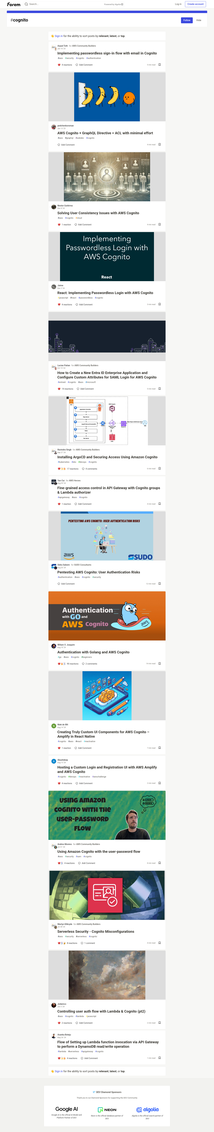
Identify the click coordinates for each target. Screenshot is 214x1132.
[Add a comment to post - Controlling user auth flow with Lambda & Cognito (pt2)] (65, 1023)
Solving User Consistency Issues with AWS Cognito (98, 213)
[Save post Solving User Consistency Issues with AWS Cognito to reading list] (160, 224)
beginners (86, 657)
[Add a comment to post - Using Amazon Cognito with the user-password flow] (66, 863)
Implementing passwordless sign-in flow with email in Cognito (107, 53)
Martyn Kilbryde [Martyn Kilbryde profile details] (65, 924)
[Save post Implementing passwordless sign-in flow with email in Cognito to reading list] (160, 65)
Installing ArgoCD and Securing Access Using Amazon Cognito (107, 457)
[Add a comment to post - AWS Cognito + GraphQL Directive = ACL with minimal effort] (66, 144)
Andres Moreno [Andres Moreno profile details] (65, 844)
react (73, 297)
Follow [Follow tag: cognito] (186, 20)
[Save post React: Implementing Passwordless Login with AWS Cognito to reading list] (160, 304)
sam (78, 856)
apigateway (64, 497)
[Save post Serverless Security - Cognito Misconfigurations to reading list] (160, 943)
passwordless (85, 297)
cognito (80, 58)
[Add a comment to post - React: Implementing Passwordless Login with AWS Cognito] (65, 304)
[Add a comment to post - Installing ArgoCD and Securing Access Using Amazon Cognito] (68, 468)
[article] (107, 120)
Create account (195, 4)
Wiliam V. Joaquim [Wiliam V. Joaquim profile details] (66, 645)
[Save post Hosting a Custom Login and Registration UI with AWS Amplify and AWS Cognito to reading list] (160, 783)
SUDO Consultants (82, 565)
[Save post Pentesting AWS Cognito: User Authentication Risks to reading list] (160, 584)
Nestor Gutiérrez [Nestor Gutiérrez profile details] (65, 205)
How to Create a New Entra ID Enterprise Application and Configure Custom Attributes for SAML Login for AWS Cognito (107, 375)
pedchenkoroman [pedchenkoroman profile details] (66, 125)
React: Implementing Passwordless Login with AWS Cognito (105, 293)
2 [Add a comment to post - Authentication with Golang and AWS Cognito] (89, 664)
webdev (80, 138)
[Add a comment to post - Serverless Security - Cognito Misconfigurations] (67, 943)
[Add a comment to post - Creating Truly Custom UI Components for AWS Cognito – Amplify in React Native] (64, 748)
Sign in (59, 36)
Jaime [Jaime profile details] (60, 285)
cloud (78, 218)
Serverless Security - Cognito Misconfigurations (95, 931)
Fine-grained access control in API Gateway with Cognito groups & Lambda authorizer (108, 490)
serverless (81, 936)
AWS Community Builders (84, 46)
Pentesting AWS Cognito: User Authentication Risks (98, 572)
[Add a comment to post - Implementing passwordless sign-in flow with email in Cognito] (65, 65)
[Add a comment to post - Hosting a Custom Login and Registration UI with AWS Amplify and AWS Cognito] (65, 783)
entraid (62, 382)
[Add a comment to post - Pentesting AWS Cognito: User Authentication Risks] (66, 583)
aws (60, 58)
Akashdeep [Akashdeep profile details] (63, 760)
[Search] (26, 4)
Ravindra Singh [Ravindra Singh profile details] (64, 449)
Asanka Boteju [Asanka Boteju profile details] (64, 1034)
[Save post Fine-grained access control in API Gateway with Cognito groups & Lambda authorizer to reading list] (160, 504)
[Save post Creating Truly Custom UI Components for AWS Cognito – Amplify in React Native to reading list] (160, 748)
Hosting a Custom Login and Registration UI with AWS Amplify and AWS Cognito (107, 769)
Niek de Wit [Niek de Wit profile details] (63, 724)
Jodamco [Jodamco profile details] (62, 1004)
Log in (178, 4)
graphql (69, 138)
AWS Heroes (75, 480)
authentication (93, 58)
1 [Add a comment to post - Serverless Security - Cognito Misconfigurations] (87, 943)
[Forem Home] (14, 4)
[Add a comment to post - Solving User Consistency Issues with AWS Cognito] (64, 224)
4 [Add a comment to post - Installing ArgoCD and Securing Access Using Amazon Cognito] (89, 469)
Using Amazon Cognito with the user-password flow (98, 852)
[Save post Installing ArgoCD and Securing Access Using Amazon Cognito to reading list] (160, 468)
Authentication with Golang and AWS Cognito (93, 652)
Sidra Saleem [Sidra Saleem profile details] (64, 565)
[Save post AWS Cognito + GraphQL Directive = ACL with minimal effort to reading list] (160, 144)
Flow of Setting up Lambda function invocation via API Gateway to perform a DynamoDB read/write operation (108, 1044)
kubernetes (63, 462)
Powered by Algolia (113, 4)
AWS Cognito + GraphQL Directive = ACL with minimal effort (105, 133)
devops (82, 462)
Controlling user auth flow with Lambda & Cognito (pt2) (101, 1011)
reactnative (89, 741)
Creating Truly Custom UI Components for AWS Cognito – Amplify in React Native (103, 734)
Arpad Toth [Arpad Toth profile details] (63, 46)
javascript (63, 297)
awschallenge (99, 776)
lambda (79, 1016)
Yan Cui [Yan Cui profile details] (61, 480)
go (59, 657)
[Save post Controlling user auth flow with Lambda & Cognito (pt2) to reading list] (160, 1023)
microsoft (90, 382)
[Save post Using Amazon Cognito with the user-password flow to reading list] (160, 863)
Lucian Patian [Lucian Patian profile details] (64, 365)
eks (74, 462)
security (69, 58)
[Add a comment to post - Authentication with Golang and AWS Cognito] (68, 663)
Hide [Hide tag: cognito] (198, 20)
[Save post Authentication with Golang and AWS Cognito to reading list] (160, 664)
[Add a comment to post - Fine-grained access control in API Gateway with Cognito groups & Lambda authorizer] (64, 504)
